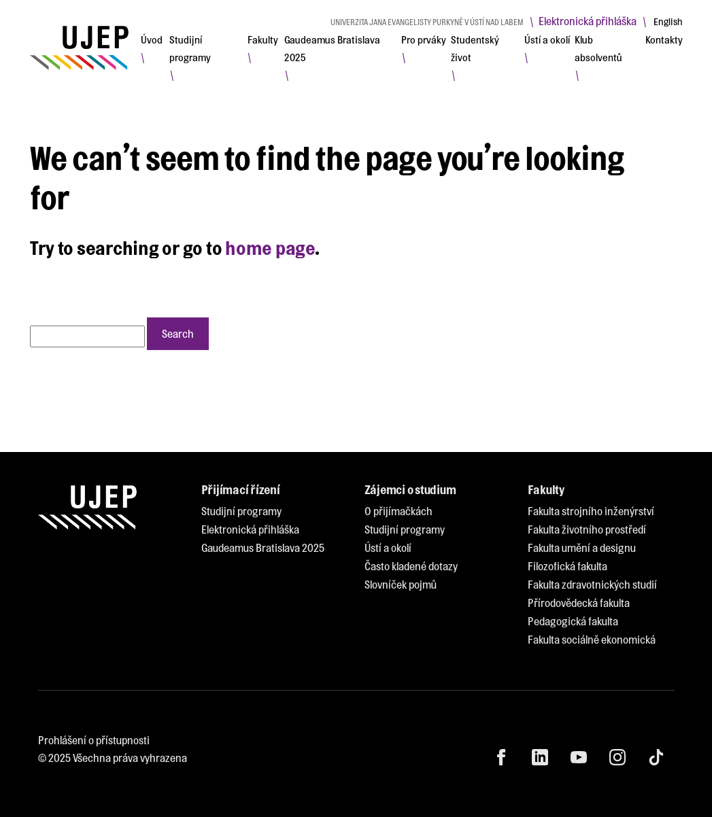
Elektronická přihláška (588, 20)
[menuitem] (151, 39)
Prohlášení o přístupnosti (94, 739)
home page (270, 247)
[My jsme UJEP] (79, 48)
